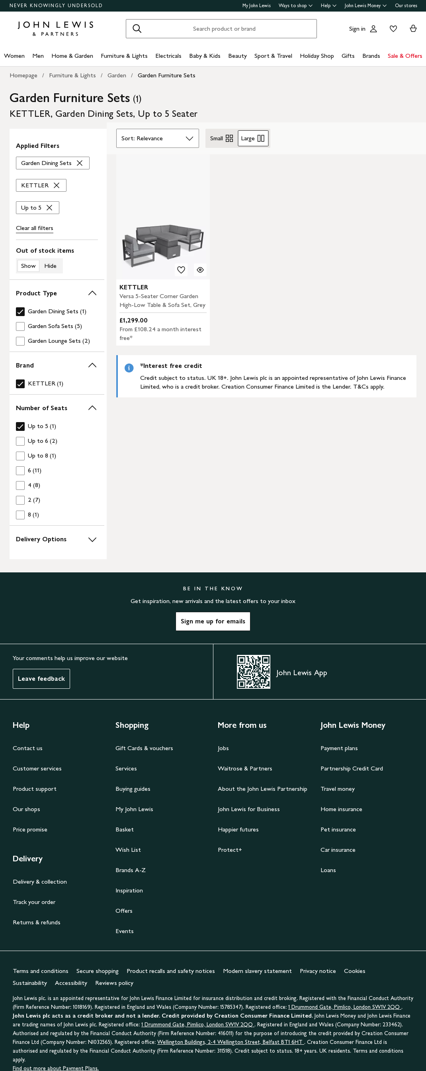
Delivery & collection (40, 881)
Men (38, 55)
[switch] (57, 259)
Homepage (23, 75)
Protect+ (230, 849)
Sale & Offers (405, 55)
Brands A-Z (130, 870)
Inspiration (129, 890)
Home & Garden (72, 55)
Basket (124, 829)
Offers (124, 910)
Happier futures (238, 829)
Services (126, 768)
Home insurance (341, 809)
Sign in (357, 28)
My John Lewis (256, 5)
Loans (328, 870)
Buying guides (132, 788)
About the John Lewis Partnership (262, 788)
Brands (371, 55)
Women (14, 55)
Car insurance (338, 849)
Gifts (348, 55)
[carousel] (163, 216)
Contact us (28, 748)
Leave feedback (41, 678)
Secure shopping (97, 971)
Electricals (168, 55)
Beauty (237, 55)
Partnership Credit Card (351, 768)
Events (124, 931)
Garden (116, 75)
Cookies (354, 971)
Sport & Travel (273, 55)
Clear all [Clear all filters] (34, 228)
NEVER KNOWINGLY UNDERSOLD (56, 5)
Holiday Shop (317, 55)
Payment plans (339, 748)
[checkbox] (57, 311)
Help (329, 5)
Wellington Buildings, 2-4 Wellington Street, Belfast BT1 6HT (230, 1042)
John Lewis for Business (249, 809)
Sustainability (30, 982)
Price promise (30, 829)
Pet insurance (338, 829)
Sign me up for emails (213, 621)
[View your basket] (413, 28)
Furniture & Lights (124, 55)
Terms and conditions (40, 971)
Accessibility (71, 982)
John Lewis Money (366, 5)
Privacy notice (318, 971)
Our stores (406, 5)
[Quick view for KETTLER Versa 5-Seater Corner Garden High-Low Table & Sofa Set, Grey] (200, 269)
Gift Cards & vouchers (144, 748)
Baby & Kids (205, 55)
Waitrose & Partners (245, 768)
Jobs (223, 748)
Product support (35, 788)
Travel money (337, 788)
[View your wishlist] (391, 28)
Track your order (34, 902)
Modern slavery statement (257, 971)
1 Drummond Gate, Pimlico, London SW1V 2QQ (344, 1007)
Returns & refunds (37, 922)
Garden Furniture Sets (166, 75)
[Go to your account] (373, 28)
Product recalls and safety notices (171, 971)
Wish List (128, 849)
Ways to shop (296, 5)
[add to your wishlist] (181, 269)
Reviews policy (114, 982)
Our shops (26, 809)
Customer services (37, 768)
